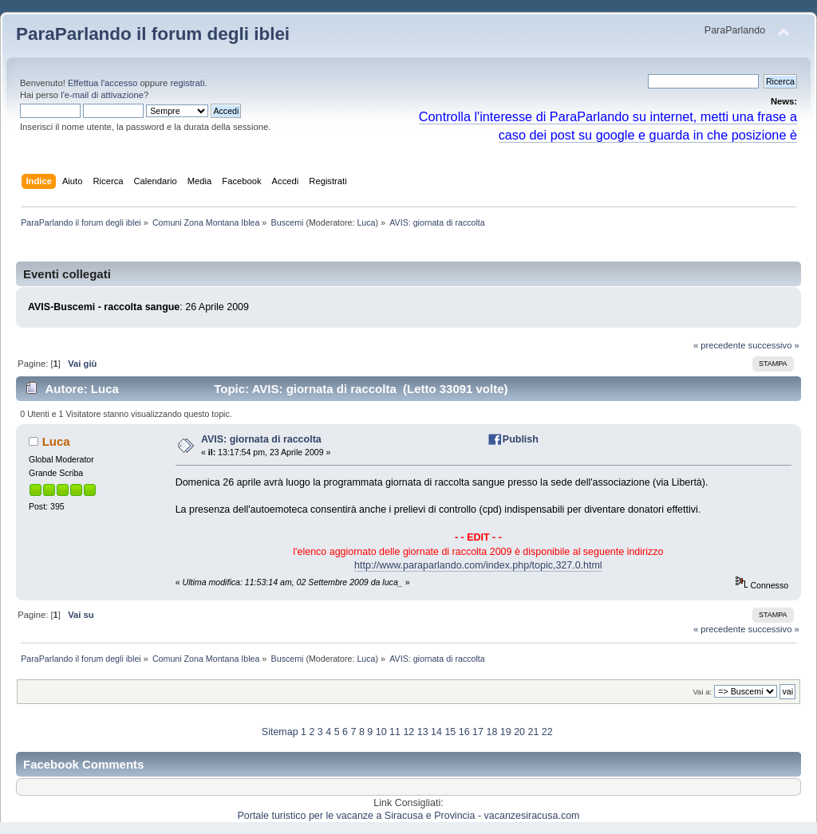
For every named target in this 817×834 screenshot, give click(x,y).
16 (464, 732)
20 (519, 732)
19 (505, 732)
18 (491, 732)
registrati (187, 83)
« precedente (719, 345)
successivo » (773, 345)
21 (533, 732)
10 (381, 732)
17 (477, 732)
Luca (366, 222)
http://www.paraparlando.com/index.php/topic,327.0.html (478, 565)
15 (450, 732)
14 (436, 732)
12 (408, 732)
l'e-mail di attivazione (102, 95)
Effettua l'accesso (102, 83)
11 (395, 732)
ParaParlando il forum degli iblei (153, 34)
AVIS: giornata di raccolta (261, 439)
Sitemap (280, 732)
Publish (521, 439)
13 (422, 732)
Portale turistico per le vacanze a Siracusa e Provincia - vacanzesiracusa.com (409, 815)
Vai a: (702, 691)
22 (547, 732)
